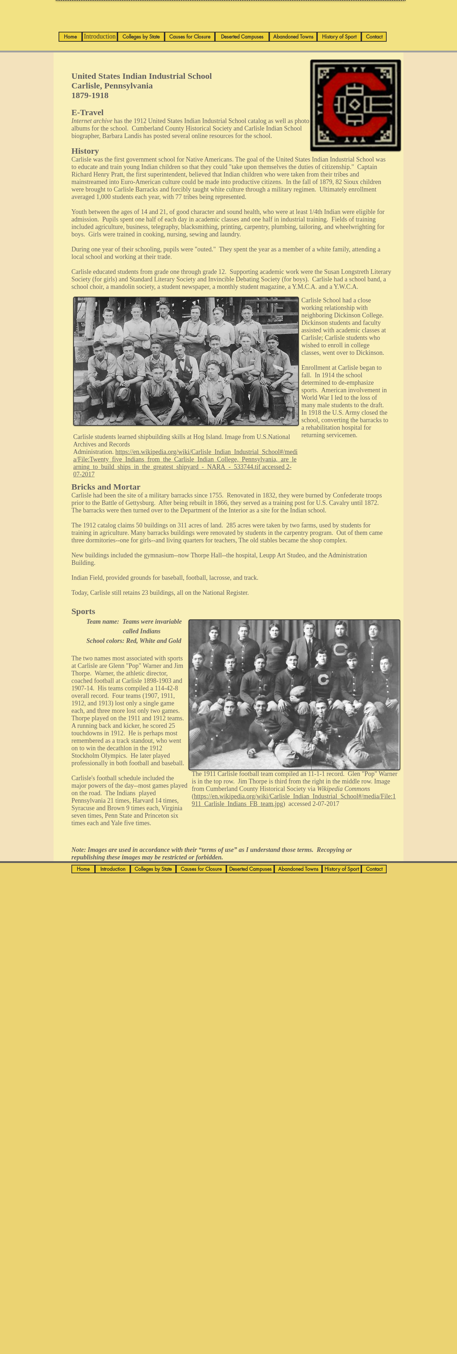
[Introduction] (99, 37)
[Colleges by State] (141, 37)
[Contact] (374, 37)
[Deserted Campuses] (242, 37)
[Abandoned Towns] (293, 37)
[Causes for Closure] (190, 37)
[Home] (70, 37)
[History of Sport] (339, 37)
